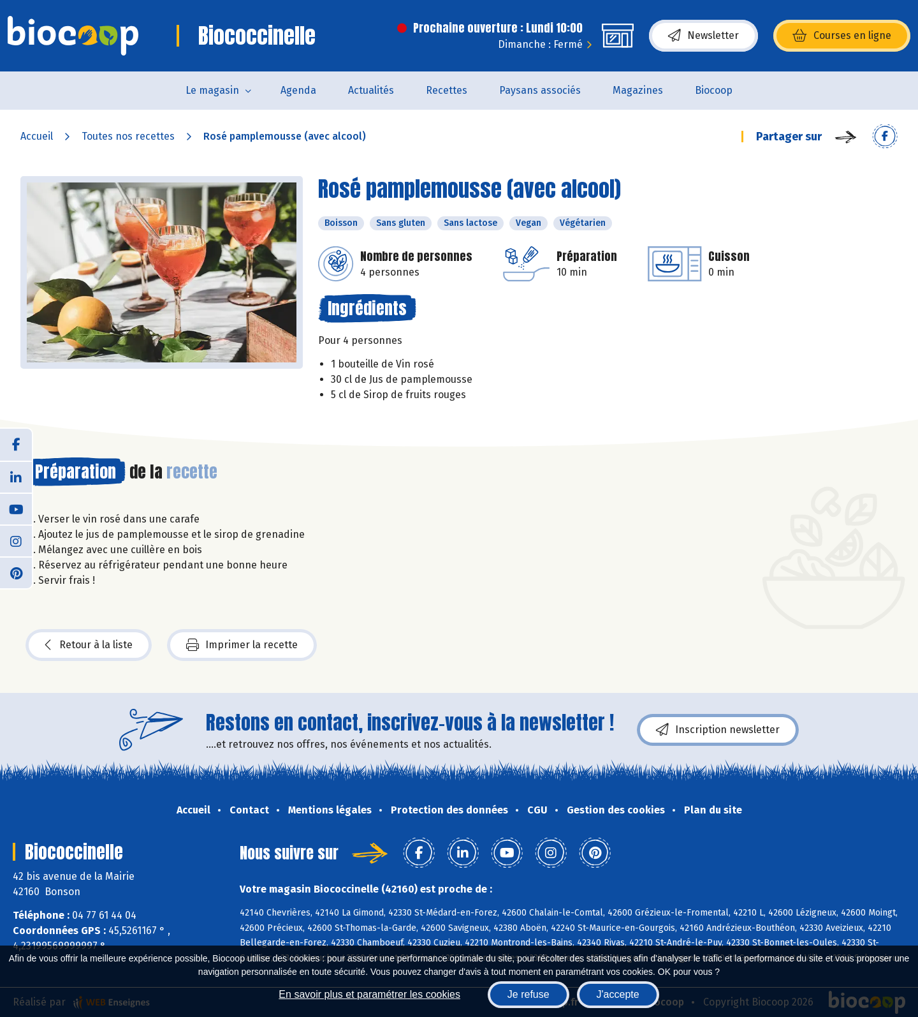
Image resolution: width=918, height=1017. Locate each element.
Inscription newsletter (718, 730)
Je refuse (528, 994)
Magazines (638, 90)
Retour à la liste (89, 645)
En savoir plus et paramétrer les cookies (369, 994)
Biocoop (713, 90)
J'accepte (618, 994)
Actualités (371, 90)
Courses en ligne (841, 35)
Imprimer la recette (242, 645)
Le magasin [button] (212, 90)
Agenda (298, 90)
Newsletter (703, 35)
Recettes (446, 90)
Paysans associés (540, 90)
